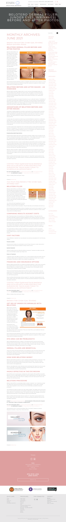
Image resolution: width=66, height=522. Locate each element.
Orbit (21, 504)
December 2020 (52, 178)
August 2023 (52, 127)
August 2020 (52, 184)
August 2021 (52, 165)
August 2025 (52, 90)
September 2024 (53, 107)
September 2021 (52, 163)
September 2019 (52, 200)
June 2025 (51, 93)
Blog (60, 4)
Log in (50, 228)
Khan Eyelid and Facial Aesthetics (28, 164)
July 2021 (51, 166)
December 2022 (52, 139)
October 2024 (52, 106)
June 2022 (51, 149)
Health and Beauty (53, 216)
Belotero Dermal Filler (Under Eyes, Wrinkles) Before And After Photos (25, 43)
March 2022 (51, 154)
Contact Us (33, 479)
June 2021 (51, 168)
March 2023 (51, 135)
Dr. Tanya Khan (25, 291)
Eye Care (51, 213)
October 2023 (52, 123)
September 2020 (53, 182)
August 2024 (52, 109)
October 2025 (52, 87)
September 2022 (53, 144)
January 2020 (52, 194)
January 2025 (52, 101)
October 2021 (52, 162)
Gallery (56, 4)
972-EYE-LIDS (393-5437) (46, 1)
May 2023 (51, 131)
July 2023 (51, 128)
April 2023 (51, 133)
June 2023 (51, 130)
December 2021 (52, 158)
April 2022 (51, 152)
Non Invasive (52, 220)
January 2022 (52, 157)
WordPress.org (52, 233)
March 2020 (51, 190)
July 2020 (51, 186)
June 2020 (51, 187)
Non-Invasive (51, 4)
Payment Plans (31, 6)
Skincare (21, 512)
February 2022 (52, 155)
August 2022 (52, 146)
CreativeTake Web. (35, 519)
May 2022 (51, 151)
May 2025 (51, 95)
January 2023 (52, 138)
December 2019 (52, 195)
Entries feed (51, 230)
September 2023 (53, 125)
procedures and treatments (25, 171)
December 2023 (52, 120)
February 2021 (52, 174)
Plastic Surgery (52, 221)
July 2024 (51, 111)
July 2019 (51, 203)
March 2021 (51, 173)
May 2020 (51, 189)
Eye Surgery (51, 215)
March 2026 (51, 79)
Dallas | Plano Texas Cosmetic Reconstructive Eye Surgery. (32, 518)
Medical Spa (13, 179)
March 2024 (51, 117)
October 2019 (52, 198)
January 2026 (52, 82)
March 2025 (51, 98)
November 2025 (52, 85)
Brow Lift (22, 501)
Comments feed (52, 231)
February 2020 (52, 192)
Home (29, 4)
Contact (37, 6)
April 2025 (51, 96)
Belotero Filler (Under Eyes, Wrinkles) (21, 301)
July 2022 (51, 147)
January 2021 (52, 176)
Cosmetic (36, 4)
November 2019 (52, 197)
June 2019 (51, 205)
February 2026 (52, 80)
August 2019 (52, 202)
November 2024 (52, 104)
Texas (33, 455)
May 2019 (51, 206)
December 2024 (52, 103)
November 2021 (52, 160)
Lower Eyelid (22, 499)
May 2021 (51, 170)
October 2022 (52, 143)
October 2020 (52, 181)
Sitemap (8, 501)
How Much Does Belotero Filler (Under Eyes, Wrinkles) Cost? (24, 183)
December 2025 (52, 84)
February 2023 (52, 136)
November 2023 (52, 122)
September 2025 (53, 88)
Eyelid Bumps (22, 500)
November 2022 (52, 141)
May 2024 (51, 114)
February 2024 (52, 119)
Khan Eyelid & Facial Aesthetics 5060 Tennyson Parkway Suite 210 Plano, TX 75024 (33, 466)
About (32, 4)
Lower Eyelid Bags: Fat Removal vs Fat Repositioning (53, 53)
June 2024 (51, 112)
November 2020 (52, 179)
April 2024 (51, 115)
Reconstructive (43, 4)
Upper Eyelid (22, 498)
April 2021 (51, 171)
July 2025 (51, 92)
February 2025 (52, 99)
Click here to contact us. (34, 291)
